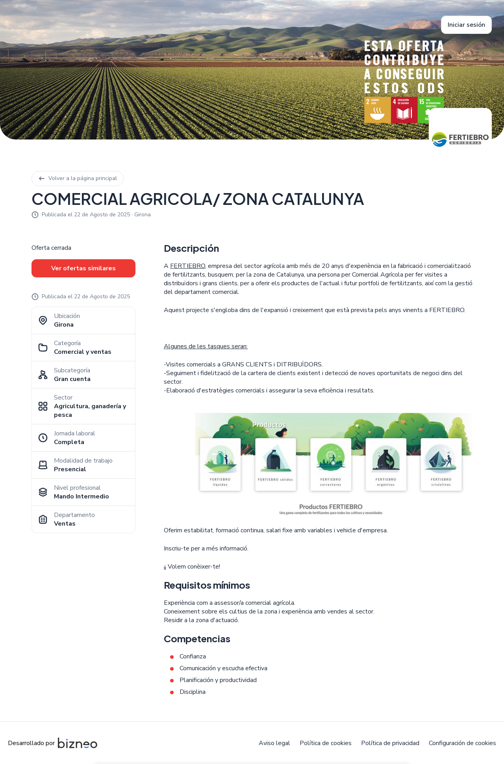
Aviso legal (274, 743)
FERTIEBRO (187, 266)
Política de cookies (326, 743)
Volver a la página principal (77, 178)
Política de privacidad (390, 743)
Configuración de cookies (462, 743)
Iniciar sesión (466, 24)
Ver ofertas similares (83, 268)
